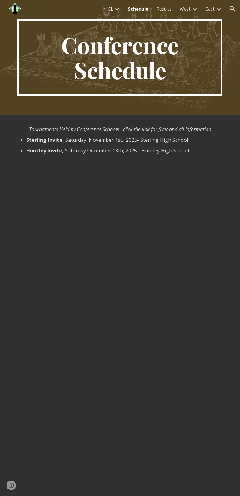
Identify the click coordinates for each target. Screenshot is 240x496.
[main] (120, 57)
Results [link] (164, 9)
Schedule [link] (138, 9)
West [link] (185, 9)
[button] (232, 8)
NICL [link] (108, 9)
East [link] (210, 9)
